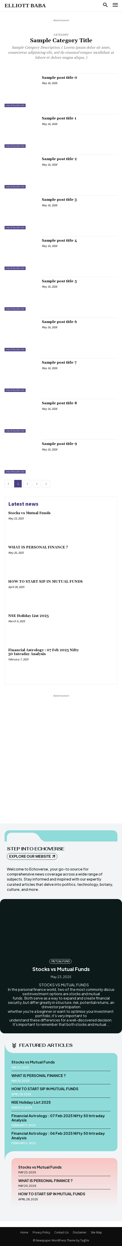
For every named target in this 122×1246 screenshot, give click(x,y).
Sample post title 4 (59, 240)
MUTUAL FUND (60, 961)
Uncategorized (15, 105)
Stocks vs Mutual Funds (29, 513)
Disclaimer (80, 1232)
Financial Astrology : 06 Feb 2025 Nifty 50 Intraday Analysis (58, 1135)
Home (24, 1232)
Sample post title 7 (59, 362)
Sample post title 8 (59, 403)
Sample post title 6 (59, 322)
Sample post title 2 (59, 159)
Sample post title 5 (59, 281)
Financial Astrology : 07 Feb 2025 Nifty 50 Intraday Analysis (43, 652)
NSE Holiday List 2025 (28, 616)
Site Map (96, 1232)
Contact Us (61, 1232)
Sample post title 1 (59, 118)
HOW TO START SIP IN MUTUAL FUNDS (45, 581)
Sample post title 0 (59, 77)
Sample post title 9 (59, 444)
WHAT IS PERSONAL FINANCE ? (38, 547)
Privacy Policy (41, 1232)
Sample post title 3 (59, 199)
